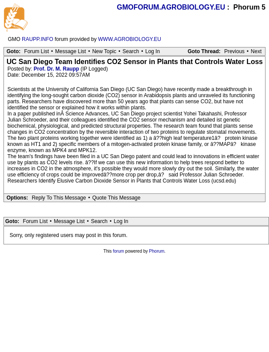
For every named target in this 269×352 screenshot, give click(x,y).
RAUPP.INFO (37, 39)
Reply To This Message (59, 198)
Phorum (156, 251)
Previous (234, 51)
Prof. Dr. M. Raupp (56, 69)
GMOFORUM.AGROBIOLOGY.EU (171, 7)
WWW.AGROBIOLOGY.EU (129, 39)
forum (118, 251)
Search (130, 51)
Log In (152, 51)
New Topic (104, 51)
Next (256, 51)
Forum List (36, 51)
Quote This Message (116, 198)
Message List (70, 51)
